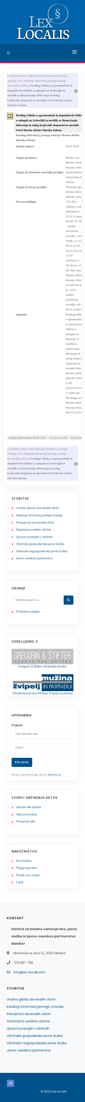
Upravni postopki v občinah (34, 537)
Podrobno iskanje (27, 612)
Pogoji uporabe (26, 868)
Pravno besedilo (58, 437)
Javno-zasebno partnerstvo (34, 558)
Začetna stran (17, 75)
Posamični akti (25, 822)
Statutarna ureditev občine (33, 530)
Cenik (19, 882)
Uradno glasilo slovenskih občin (37, 508)
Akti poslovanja (26, 814)
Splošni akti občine (28, 807)
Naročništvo (24, 861)
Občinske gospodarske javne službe (40, 544)
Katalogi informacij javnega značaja (39, 515)
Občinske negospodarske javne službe (41, 551)
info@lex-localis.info (29, 972)
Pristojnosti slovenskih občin (35, 523)
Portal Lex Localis (28, 875)
